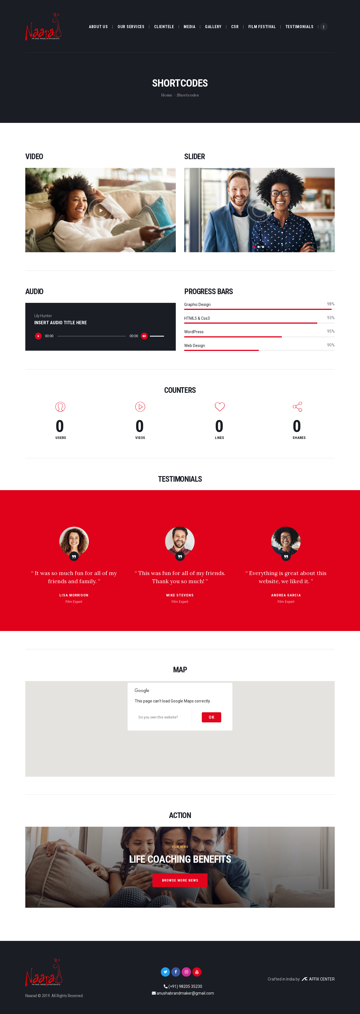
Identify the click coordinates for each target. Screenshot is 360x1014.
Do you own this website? (158, 717)
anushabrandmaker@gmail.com (185, 993)
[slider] (91, 336)
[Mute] (144, 336)
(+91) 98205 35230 (185, 986)
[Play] (38, 336)
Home (166, 95)
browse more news (180, 880)
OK (212, 717)
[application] (100, 336)
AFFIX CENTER (318, 979)
